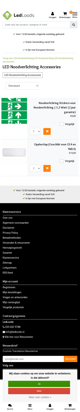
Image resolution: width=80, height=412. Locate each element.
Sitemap (7, 262)
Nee (39, 391)
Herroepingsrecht (12, 247)
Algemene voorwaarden (16, 222)
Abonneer (70, 358)
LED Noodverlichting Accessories (22, 75)
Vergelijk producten (13, 307)
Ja (39, 383)
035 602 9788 (11, 326)
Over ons (7, 217)
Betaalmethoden (12, 237)
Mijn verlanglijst (11, 302)
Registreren (9, 287)
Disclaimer (8, 227)
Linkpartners (10, 267)
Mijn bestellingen (12, 292)
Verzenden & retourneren (16, 242)
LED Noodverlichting (43, 58)
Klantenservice (11, 257)
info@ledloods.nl (13, 331)
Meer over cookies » (40, 397)
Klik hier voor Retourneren (19, 336)
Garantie (7, 252)
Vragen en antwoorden (15, 297)
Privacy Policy (10, 232)
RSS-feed (8, 272)
